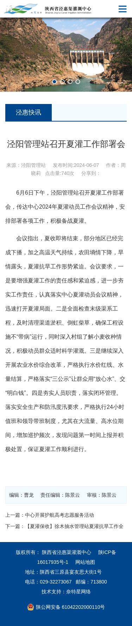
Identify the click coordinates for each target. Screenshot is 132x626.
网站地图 (85, 562)
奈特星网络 (78, 591)
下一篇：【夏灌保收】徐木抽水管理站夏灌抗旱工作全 (64, 526)
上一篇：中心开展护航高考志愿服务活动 (49, 515)
